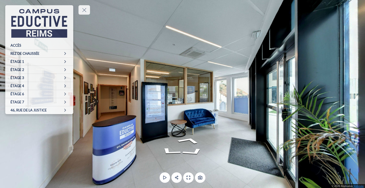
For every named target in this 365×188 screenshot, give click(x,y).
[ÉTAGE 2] (39, 70)
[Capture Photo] (200, 177)
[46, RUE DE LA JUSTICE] (39, 110)
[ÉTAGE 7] (39, 102)
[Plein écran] (188, 177)
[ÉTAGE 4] (39, 86)
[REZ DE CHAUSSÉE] (39, 53)
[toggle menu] (84, 10)
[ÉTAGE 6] (39, 94)
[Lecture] (165, 177)
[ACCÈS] (39, 45)
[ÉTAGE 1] (39, 62)
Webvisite (358, 186)
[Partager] (176, 177)
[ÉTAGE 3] (39, 78)
